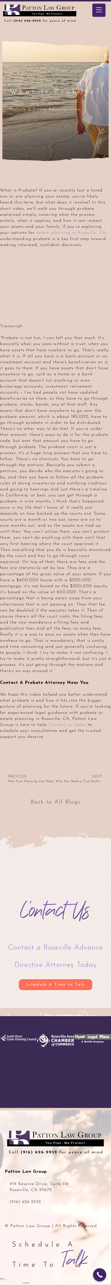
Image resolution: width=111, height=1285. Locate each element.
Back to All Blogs (56, 802)
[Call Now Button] (99, 1274)
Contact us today (67, 725)
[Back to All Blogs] (34, 791)
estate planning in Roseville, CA (71, 232)
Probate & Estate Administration (45, 109)
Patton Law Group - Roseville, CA (51, 16)
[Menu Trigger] (98, 10)
